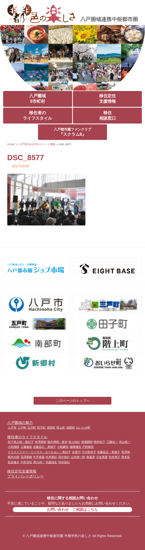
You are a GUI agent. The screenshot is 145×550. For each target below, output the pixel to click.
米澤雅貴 (40, 441)
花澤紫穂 (26, 456)
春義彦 (90, 456)
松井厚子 (114, 456)
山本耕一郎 (78, 456)
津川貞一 (39, 462)
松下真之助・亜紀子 (21, 441)
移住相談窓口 (107, 115)
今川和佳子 (89, 452)
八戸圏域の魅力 (20, 422)
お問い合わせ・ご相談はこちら (72, 509)
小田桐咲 (13, 446)
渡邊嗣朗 (87, 441)
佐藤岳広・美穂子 (44, 446)
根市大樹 (13, 456)
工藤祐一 (112, 441)
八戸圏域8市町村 (37, 98)
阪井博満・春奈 (57, 441)
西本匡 (125, 456)
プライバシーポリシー (25, 476)
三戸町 (22, 427)
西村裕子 (99, 441)
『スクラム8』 (72, 132)
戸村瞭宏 (88, 446)
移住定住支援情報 (107, 98)
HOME (11, 144)
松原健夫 (13, 462)
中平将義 (39, 456)
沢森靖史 (51, 462)
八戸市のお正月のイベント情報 (37, 144)
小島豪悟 (62, 446)
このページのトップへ (73, 401)
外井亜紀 (51, 456)
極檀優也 (75, 446)
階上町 (60, 427)
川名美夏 (102, 456)
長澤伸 (125, 452)
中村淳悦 (26, 462)
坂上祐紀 (74, 441)
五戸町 (31, 427)
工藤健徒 (26, 446)
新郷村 (70, 427)
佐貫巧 (76, 452)
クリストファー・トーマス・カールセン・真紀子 (39, 452)
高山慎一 (124, 441)
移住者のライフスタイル (37, 115)
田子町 (41, 427)
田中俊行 (64, 456)
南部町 (51, 427)
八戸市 (12, 427)
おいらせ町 (83, 427)
